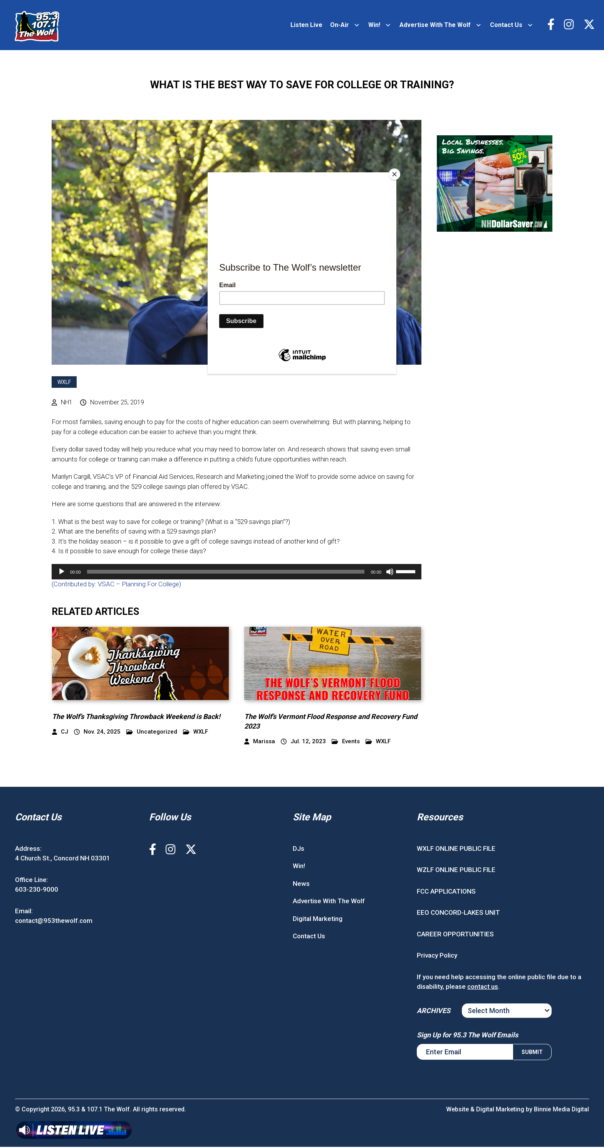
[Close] (394, 174)
